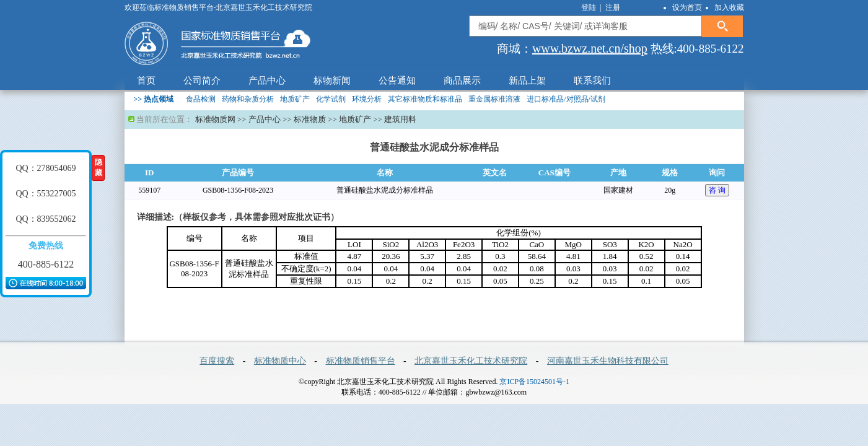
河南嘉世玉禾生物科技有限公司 (608, 360)
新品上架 (527, 80)
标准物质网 (215, 119)
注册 (612, 7)
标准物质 (310, 119)
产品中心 (267, 80)
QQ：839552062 (45, 219)
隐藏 (98, 167)
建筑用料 (400, 119)
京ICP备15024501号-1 (534, 381)
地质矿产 (295, 99)
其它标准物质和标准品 (425, 99)
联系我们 (592, 80)
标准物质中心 (280, 360)
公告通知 (397, 80)
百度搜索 (216, 360)
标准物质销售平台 (360, 360)
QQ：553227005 (45, 193)
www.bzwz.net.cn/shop (589, 48)
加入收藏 (729, 7)
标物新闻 (332, 80)
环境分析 (367, 99)
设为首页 (687, 7)
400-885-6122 (46, 264)
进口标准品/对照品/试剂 (566, 99)
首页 (146, 80)
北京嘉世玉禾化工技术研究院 (470, 360)
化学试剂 (331, 99)
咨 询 (717, 190)
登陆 (589, 7)
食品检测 (201, 99)
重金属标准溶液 (494, 99)
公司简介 (202, 80)
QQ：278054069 (45, 168)
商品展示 (462, 80)
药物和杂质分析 (248, 99)
